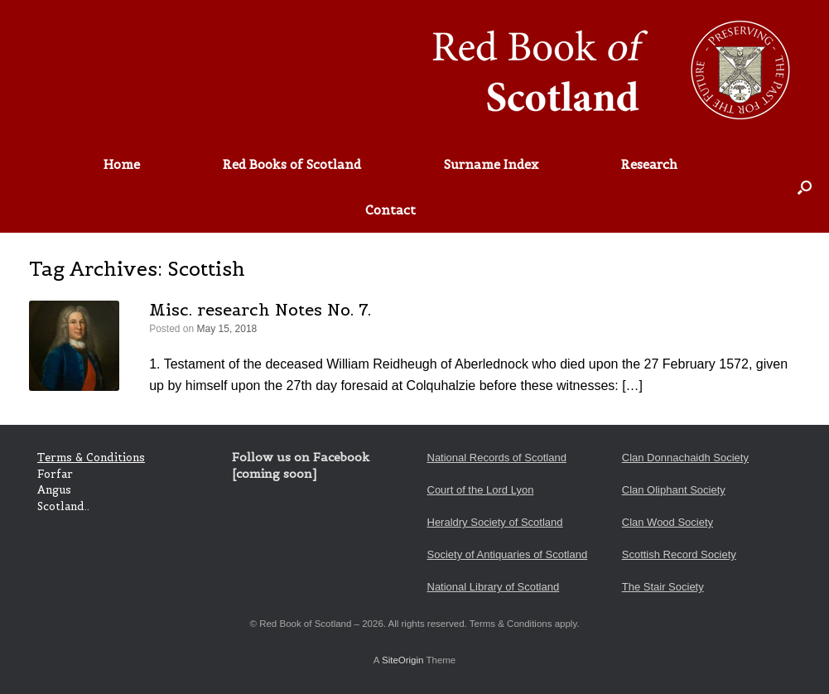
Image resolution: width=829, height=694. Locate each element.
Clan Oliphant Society (673, 490)
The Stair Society (663, 587)
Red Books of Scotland (292, 164)
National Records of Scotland (496, 457)
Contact (390, 210)
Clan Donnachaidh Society (685, 457)
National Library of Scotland (493, 587)
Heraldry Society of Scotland (495, 522)
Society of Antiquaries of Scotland (507, 554)
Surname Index (491, 164)
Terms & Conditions (91, 458)
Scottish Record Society (679, 554)
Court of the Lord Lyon (480, 490)
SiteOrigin (403, 660)
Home (122, 164)
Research (649, 164)
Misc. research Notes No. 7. (260, 309)
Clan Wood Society (667, 522)
